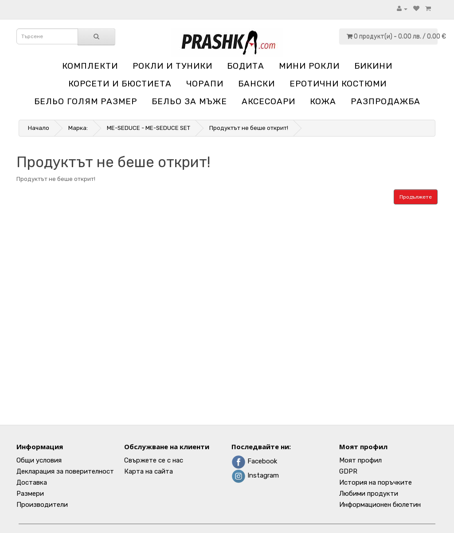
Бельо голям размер (85, 101)
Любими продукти (368, 494)
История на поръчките (375, 482)
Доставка (31, 482)
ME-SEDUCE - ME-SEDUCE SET (148, 128)
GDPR (348, 471)
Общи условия (39, 460)
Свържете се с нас (153, 460)
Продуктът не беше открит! (248, 128)
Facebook (254, 461)
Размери (30, 494)
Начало (38, 128)
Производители (42, 505)
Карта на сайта (148, 471)
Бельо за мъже (189, 101)
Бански (256, 83)
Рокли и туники (172, 66)
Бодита (245, 66)
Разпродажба (385, 101)
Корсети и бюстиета (120, 83)
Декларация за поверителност (65, 471)
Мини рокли (309, 66)
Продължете (415, 197)
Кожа (323, 101)
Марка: (78, 128)
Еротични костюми (338, 83)
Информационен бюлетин (380, 505)
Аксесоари (268, 101)
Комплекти (90, 66)
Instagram (255, 475)
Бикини (373, 66)
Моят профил (360, 460)
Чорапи (204, 83)
